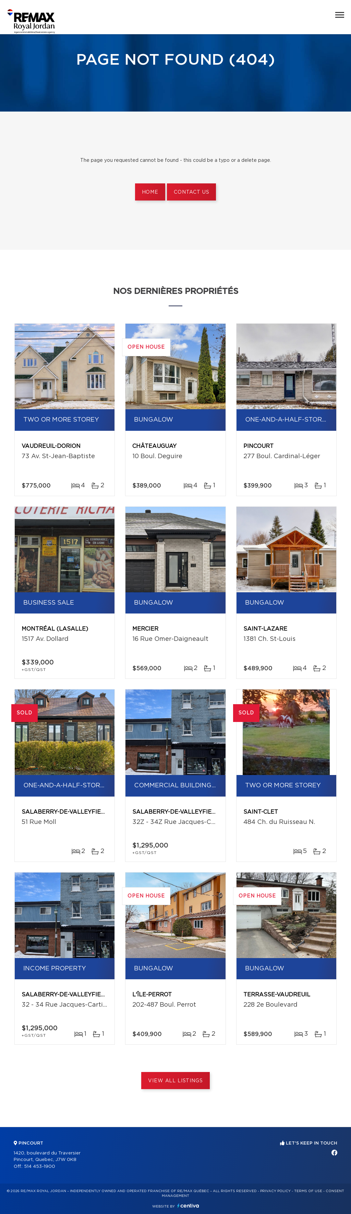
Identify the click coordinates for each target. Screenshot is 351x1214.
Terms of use (308, 1191)
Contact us (191, 192)
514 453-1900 (39, 1166)
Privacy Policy (275, 1191)
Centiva (188, 1205)
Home (150, 192)
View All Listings (175, 1081)
